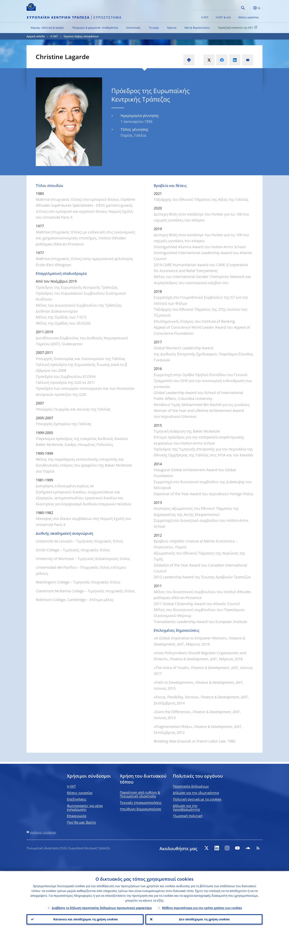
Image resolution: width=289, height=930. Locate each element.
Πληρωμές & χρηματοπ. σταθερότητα (95, 27)
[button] (249, 8)
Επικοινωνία (76, 816)
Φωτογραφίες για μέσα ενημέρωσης (85, 807)
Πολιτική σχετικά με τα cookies (197, 799)
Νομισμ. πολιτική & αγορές (47, 27)
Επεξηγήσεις (76, 799)
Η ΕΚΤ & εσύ (223, 17)
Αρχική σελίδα (36, 36)
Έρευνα (171, 27)
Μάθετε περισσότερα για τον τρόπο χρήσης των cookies (202, 907)
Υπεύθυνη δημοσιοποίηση (140, 809)
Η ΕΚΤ (204, 17)
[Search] (221, 7)
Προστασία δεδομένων (191, 786)
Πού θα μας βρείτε (81, 822)
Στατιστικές (133, 27)
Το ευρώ (154, 27)
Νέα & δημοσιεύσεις (197, 27)
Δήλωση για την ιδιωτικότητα (196, 793)
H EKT (71, 786)
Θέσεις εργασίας (248, 17)
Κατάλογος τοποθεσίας (43, 832)
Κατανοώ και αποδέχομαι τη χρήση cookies (85, 919)
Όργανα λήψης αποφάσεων (81, 36)
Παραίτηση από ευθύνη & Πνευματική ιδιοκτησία (140, 794)
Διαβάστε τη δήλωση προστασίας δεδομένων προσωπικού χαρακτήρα (102, 907)
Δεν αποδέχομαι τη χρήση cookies (204, 919)
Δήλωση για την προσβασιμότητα (186, 807)
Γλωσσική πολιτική (187, 816)
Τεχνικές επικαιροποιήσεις (141, 802)
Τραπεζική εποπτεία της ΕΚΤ (238, 27)
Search (243, 8)
